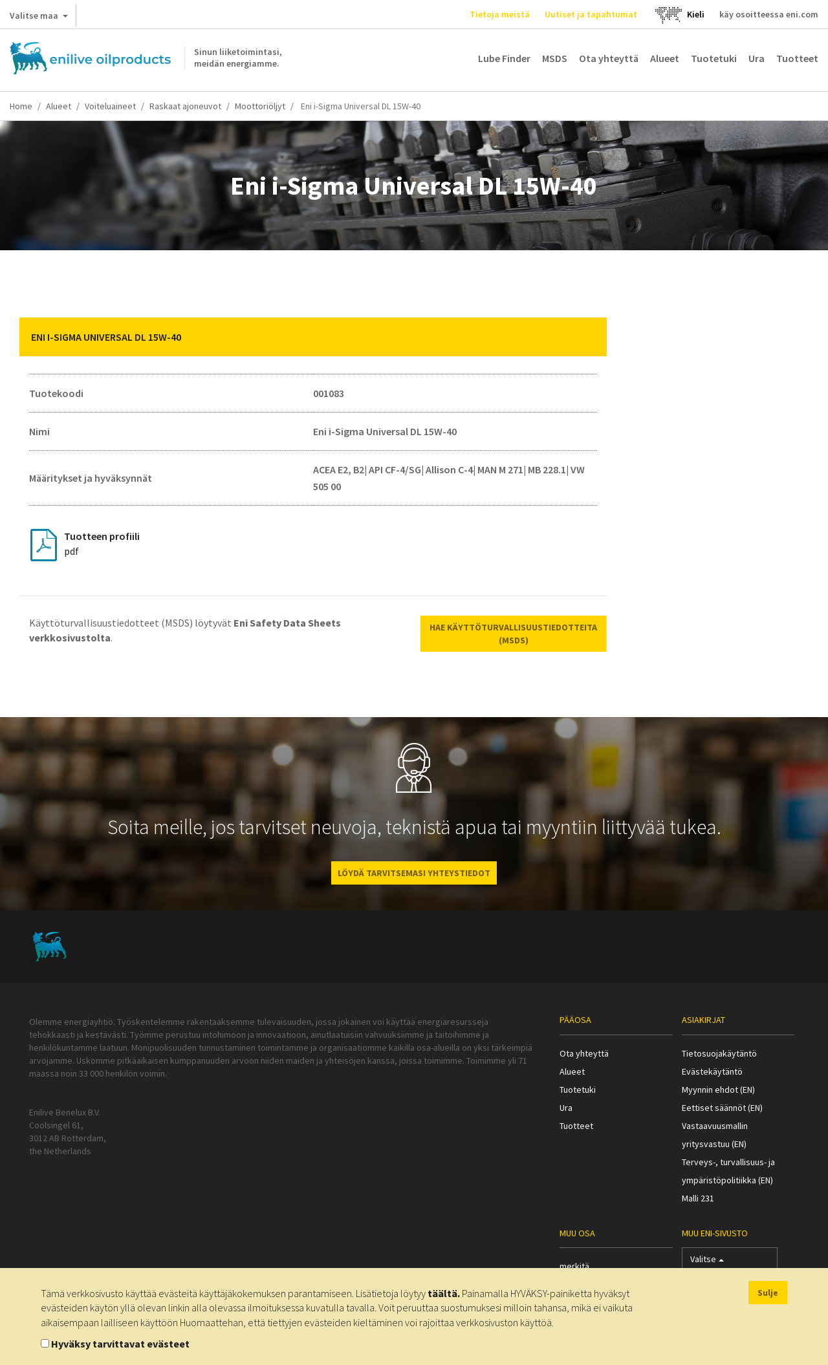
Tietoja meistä (500, 14)
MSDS (554, 58)
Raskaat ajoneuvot (185, 106)
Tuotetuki (714, 58)
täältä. (444, 1293)
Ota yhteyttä (608, 58)
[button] (587, 337)
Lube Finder (504, 58)
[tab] (313, 336)
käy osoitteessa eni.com (768, 14)
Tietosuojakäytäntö (719, 1053)
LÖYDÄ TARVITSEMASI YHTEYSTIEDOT (414, 873)
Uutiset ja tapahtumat (591, 14)
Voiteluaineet (110, 106)
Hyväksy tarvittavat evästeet (120, 1343)
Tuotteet (797, 58)
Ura (756, 58)
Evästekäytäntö (712, 1071)
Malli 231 (698, 1198)
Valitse (707, 1262)
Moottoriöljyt (260, 106)
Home (21, 106)
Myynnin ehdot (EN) (718, 1089)
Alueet (664, 58)
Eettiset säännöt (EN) (722, 1107)
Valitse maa (39, 18)
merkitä (574, 1266)
